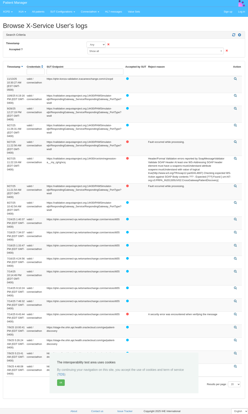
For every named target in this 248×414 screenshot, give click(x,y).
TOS (61, 374)
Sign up (228, 11)
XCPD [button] (8, 11)
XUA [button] (22, 11)
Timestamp (12, 43)
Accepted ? (16, 49)
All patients (38, 11)
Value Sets (134, 11)
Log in (241, 11)
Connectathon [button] (90, 11)
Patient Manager (15, 2)
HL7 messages (113, 11)
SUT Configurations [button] (62, 11)
